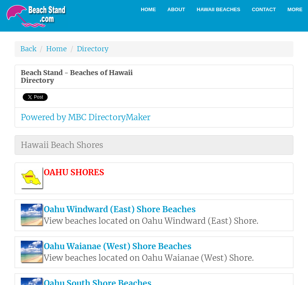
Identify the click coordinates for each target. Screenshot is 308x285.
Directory (92, 48)
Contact (264, 9)
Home (148, 9)
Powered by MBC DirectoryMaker (85, 117)
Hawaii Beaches (218, 9)
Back (28, 48)
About (176, 9)
